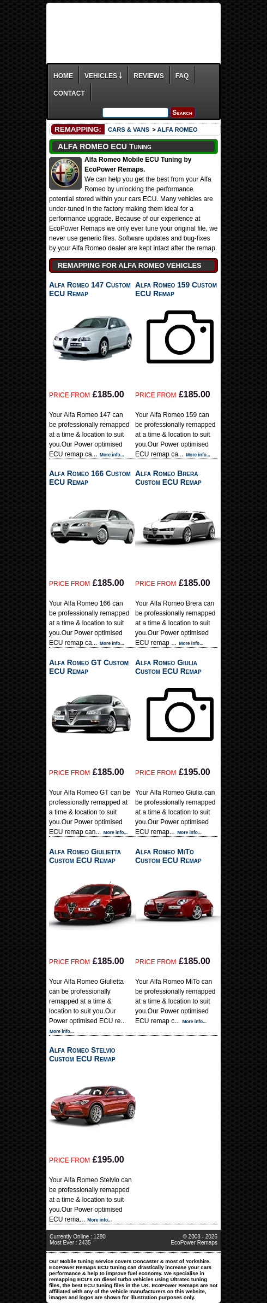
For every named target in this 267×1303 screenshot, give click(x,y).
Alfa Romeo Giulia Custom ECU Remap (168, 667)
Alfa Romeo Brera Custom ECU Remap (168, 477)
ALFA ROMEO (177, 129)
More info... (112, 454)
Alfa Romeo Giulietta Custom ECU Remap (85, 856)
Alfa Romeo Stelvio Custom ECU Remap (82, 1054)
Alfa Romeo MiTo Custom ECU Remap (168, 856)
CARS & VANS (128, 129)
